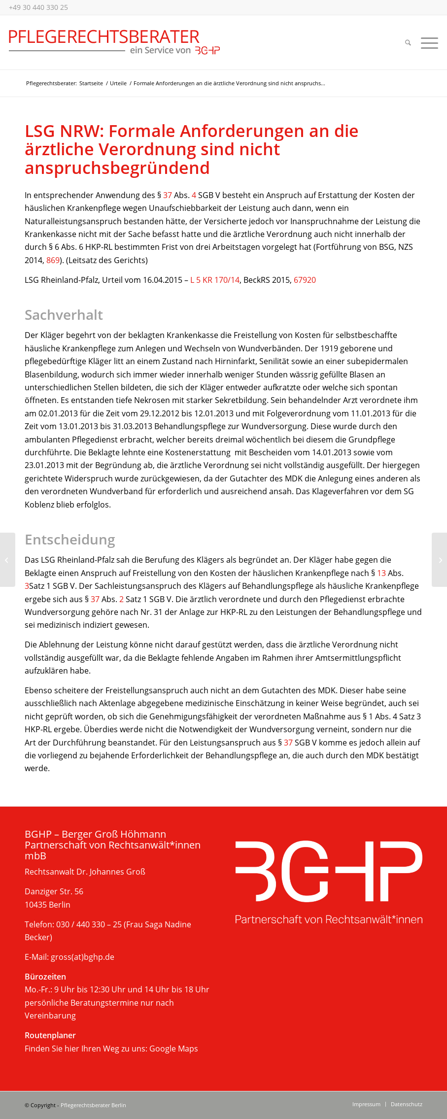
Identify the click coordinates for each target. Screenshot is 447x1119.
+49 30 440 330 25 (38, 7)
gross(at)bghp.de (82, 956)
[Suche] (408, 42)
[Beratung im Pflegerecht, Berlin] (114, 42)
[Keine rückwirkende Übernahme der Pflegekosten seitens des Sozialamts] (439, 560)
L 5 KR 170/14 (215, 279)
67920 (305, 279)
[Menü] (427, 42)
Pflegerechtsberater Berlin (93, 1105)
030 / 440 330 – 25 (89, 924)
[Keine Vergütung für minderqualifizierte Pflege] (7, 560)
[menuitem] (408, 42)
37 (167, 195)
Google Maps (173, 1048)
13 (381, 573)
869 (53, 260)
